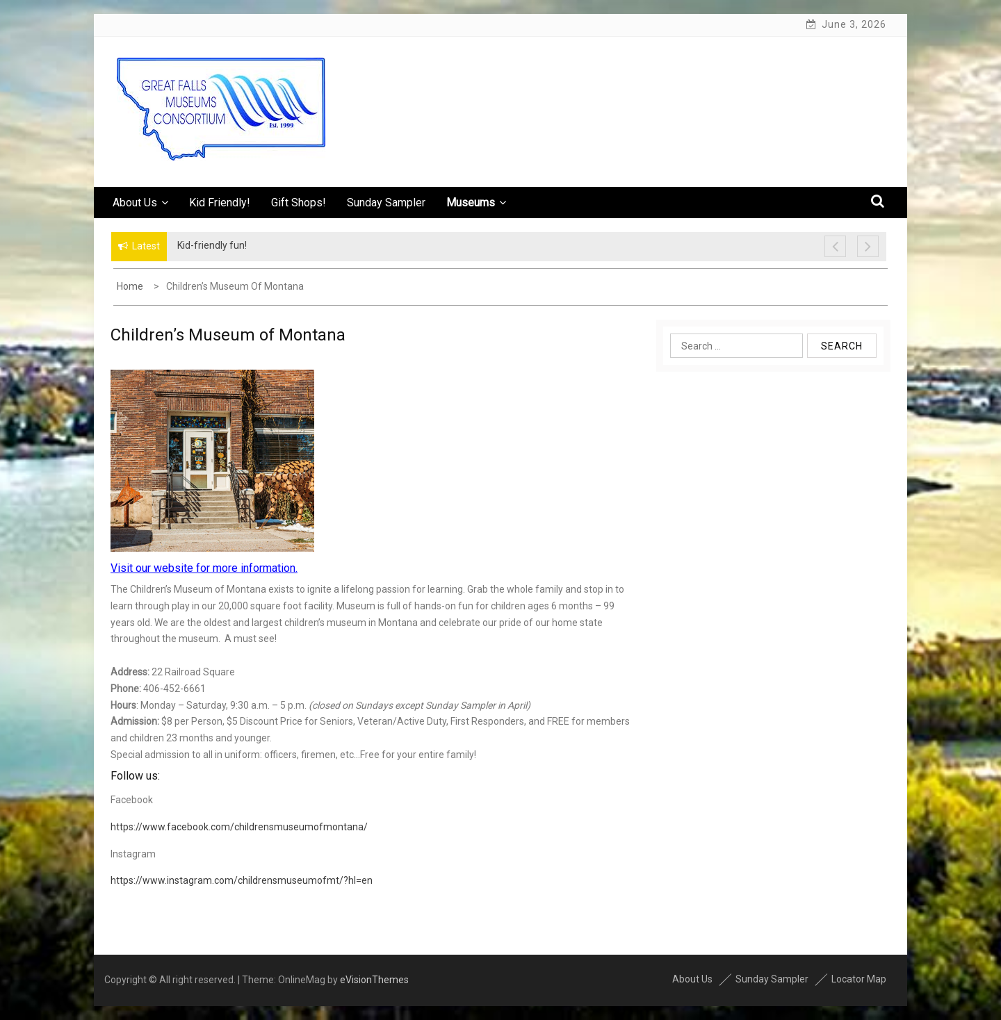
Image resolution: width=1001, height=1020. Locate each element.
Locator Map (858, 979)
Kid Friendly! (219, 202)
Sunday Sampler (386, 202)
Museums (476, 202)
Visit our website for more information (203, 568)
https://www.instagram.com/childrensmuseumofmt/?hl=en (242, 880)
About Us (140, 202)
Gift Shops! (298, 202)
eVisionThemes (374, 979)
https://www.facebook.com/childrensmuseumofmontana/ (239, 826)
